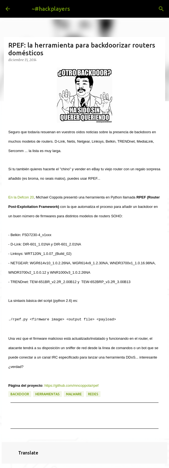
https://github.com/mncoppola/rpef (71, 385)
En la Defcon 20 (21, 197)
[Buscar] (161, 8)
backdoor (19, 394)
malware (74, 394)
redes (93, 394)
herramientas (47, 394)
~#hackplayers (51, 9)
